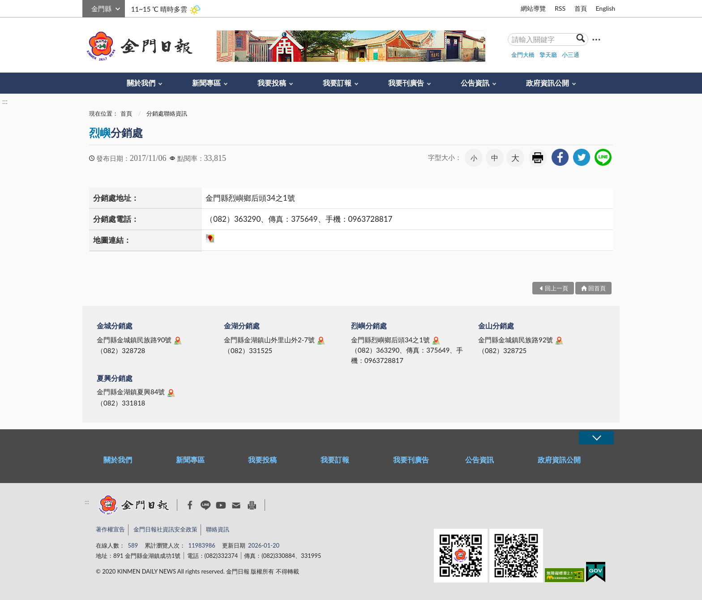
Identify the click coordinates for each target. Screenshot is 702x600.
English (605, 8)
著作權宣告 (110, 529)
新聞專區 (206, 82)
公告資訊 (475, 82)
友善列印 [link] (538, 158)
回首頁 (597, 288)
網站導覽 (533, 8)
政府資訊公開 (547, 82)
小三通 (570, 54)
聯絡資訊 (217, 529)
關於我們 (141, 82)
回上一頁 (556, 288)
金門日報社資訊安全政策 (165, 529)
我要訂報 (337, 82)
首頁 (580, 8)
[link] (560, 157)
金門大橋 (523, 54)
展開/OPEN (596, 438)
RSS (560, 8)
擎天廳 (548, 54)
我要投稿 (271, 82)
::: (87, 7)
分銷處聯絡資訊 (166, 113)
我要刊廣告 (406, 82)
